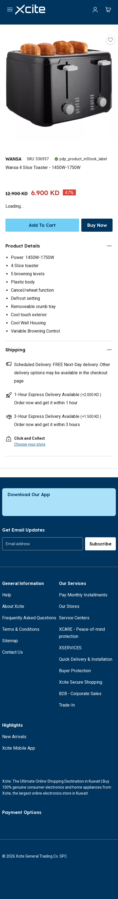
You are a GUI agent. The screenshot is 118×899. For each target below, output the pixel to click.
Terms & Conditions (20, 629)
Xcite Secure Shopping (80, 682)
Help (6, 595)
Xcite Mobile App (18, 748)
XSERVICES (70, 647)
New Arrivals (14, 736)
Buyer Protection (75, 670)
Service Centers (74, 617)
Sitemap (10, 640)
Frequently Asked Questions (29, 617)
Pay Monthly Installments (83, 595)
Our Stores (69, 606)
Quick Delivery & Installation (85, 659)
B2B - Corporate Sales (80, 693)
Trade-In (67, 705)
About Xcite (13, 606)
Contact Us (12, 652)
